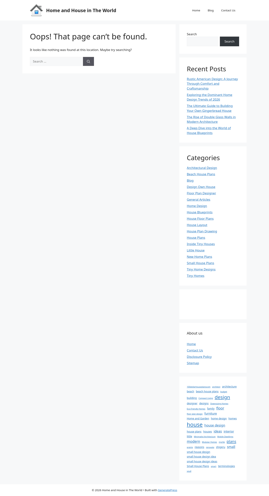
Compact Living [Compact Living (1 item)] (206, 398)
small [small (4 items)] (231, 446)
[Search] (88, 61)
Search (192, 34)
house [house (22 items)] (195, 424)
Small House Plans (200, 263)
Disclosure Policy (199, 356)
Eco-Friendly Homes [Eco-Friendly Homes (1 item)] (196, 409)
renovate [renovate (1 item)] (210, 447)
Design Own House (201, 187)
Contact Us (228, 10)
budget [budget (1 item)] (223, 391)
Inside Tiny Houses (201, 244)
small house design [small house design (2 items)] (198, 452)
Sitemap (193, 363)
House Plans (196, 237)
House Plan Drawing (202, 231)
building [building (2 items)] (192, 398)
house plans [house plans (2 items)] (194, 431)
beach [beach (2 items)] (190, 391)
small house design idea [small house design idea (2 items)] (201, 456)
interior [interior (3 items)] (229, 431)
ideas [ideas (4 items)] (218, 431)
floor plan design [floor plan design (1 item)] (195, 414)
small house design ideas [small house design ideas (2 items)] (202, 461)
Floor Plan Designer (201, 193)
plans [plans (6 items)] (231, 441)
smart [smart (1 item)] (213, 466)
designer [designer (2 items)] (192, 403)
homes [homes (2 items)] (232, 418)
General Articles (198, 199)
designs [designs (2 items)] (203, 403)
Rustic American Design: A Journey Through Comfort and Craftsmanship (212, 84)
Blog (211, 10)
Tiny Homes (195, 275)
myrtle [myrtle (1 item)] (222, 442)
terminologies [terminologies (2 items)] (226, 466)
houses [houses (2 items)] (207, 431)
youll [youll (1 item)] (189, 471)
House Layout (197, 225)
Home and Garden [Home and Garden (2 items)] (198, 418)
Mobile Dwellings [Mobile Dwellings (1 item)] (225, 436)
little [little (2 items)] (189, 436)
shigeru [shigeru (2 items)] (220, 447)
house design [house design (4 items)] (214, 425)
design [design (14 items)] (222, 397)
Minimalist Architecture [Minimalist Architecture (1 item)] (205, 436)
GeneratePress (167, 490)
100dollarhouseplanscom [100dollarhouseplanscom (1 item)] (198, 386)
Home (196, 10)
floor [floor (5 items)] (220, 408)
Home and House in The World (81, 10)
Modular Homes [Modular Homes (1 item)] (209, 442)
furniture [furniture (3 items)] (210, 413)
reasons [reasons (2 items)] (199, 447)
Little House (196, 250)
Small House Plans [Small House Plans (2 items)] (198, 466)
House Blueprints (200, 212)
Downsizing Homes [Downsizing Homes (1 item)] (219, 403)
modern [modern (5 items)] (193, 441)
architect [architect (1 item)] (216, 386)
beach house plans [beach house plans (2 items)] (207, 391)
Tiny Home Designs (201, 269)
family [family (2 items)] (211, 408)
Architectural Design (202, 168)
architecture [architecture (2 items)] (229, 386)
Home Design (197, 206)
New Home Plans (199, 256)
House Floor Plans (200, 218)
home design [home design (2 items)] (219, 418)
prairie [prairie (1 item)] (190, 447)
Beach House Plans (201, 174)
